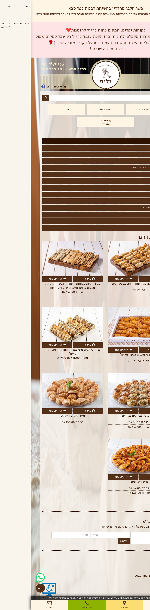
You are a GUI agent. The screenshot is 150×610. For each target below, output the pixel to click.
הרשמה (93, 540)
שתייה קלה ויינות (128, 221)
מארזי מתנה (75, 109)
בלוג (136, 559)
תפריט (142, 3)
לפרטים (123, 279)
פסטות (133, 201)
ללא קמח (132, 194)
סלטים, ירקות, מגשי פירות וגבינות (119, 167)
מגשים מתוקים (129, 214)
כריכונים (132, 147)
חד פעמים (132, 227)
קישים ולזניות (129, 160)
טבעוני (133, 187)
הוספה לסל (92, 279)
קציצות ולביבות (128, 181)
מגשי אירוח (114, 109)
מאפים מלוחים (129, 174)
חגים (35, 109)
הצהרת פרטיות (131, 563)
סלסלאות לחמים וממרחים (124, 207)
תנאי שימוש (133, 566)
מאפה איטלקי (130, 154)
